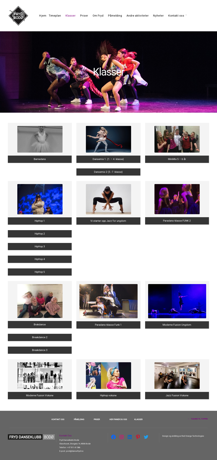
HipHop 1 (40, 220)
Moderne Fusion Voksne (39, 395)
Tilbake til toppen (198, 419)
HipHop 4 (40, 259)
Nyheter (158, 15)
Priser (84, 15)
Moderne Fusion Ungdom (177, 324)
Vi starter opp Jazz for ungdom (108, 220)
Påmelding (115, 15)
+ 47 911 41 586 (73, 447)
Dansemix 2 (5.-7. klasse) (108, 171)
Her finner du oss (118, 419)
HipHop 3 (40, 246)
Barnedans (40, 159)
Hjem (42, 15)
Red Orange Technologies (192, 436)
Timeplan (55, 15)
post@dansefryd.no (74, 451)
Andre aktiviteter (138, 15)
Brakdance (40, 324)
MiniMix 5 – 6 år (177, 159)
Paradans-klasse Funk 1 (108, 324)
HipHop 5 (40, 271)
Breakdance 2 (39, 337)
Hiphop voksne (108, 395)
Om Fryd (98, 15)
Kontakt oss (176, 15)
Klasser (71, 15)
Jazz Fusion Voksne (177, 395)
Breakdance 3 (39, 350)
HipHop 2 (40, 233)
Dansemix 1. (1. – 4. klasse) (108, 159)
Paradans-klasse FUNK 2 (177, 220)
